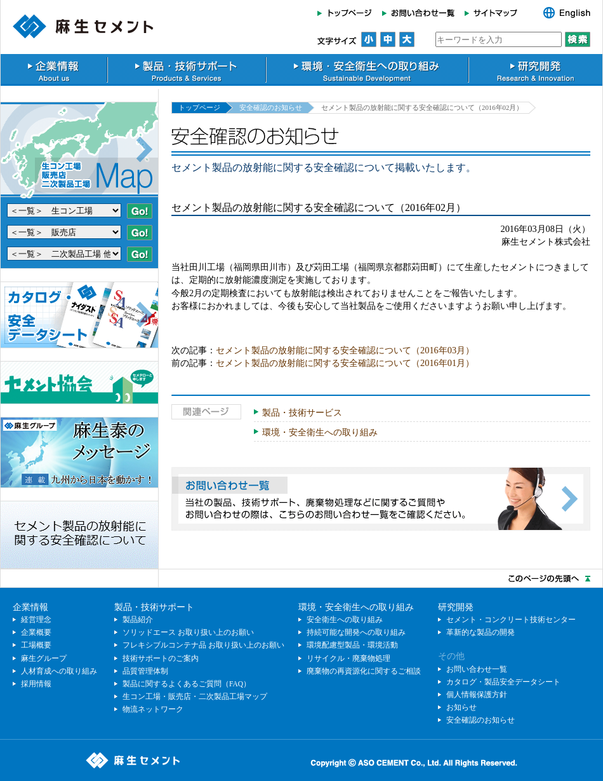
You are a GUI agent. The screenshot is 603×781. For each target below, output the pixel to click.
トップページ (347, 12)
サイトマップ (495, 12)
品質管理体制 (145, 671)
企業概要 (36, 632)
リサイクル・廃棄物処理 (348, 658)
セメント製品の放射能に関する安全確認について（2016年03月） (345, 350)
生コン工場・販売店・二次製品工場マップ (195, 696)
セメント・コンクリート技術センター (511, 619)
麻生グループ (44, 658)
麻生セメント (83, 26)
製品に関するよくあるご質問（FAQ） (187, 684)
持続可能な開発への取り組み (356, 632)
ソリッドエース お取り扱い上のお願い (188, 632)
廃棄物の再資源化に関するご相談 (364, 671)
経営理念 (36, 619)
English (560, 12)
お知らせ (461, 707)
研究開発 (535, 70)
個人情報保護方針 (476, 694)
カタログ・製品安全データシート (503, 682)
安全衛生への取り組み (345, 619)
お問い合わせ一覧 (418, 12)
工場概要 (36, 645)
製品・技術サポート (186, 70)
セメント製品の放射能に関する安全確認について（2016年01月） (345, 363)
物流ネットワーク (153, 709)
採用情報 (36, 684)
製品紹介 (138, 619)
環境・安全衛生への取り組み (367, 70)
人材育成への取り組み (59, 671)
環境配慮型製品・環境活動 (352, 645)
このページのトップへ (301, 578)
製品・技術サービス (302, 412)
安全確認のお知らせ (270, 107)
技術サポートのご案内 (161, 658)
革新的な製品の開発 (480, 632)
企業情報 (53, 70)
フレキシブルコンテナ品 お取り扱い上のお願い (203, 645)
